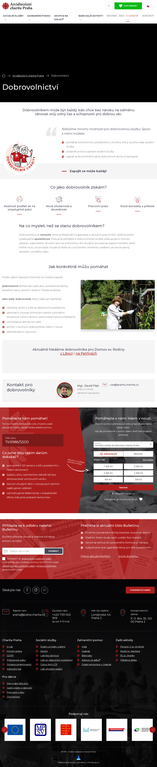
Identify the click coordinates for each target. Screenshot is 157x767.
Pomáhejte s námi (140, 590)
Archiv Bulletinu (128, 556)
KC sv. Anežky (127, 655)
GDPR (10, 655)
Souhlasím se (26, 558)
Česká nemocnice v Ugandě (96, 664)
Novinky (112, 17)
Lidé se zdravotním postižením (56, 660)
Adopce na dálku (91, 660)
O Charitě (132, 18)
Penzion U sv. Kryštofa (132, 646)
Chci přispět (128, 6)
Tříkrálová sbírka (128, 660)
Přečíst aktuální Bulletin (95, 556)
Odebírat (53, 551)
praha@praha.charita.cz (25, 614)
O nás (10, 646)
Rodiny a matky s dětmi (52, 646)
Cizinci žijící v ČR (48, 664)
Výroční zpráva (14, 651)
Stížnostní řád (14, 669)
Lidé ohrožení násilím (51, 669)
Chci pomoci (13, 696)
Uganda (86, 651)
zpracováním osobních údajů (36, 558)
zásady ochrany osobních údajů (18, 566)
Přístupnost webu (16, 660)
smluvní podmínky (47, 566)
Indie (84, 646)
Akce (121, 17)
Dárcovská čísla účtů (17, 683)
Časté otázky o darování (19, 688)
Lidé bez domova (49, 655)
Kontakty (148, 17)
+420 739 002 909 (61, 616)
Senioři (44, 651)
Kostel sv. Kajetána (130, 651)
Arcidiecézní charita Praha (28, 75)
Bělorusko (87, 655)
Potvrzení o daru (15, 692)
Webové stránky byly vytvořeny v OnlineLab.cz (78, 760)
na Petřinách (86, 353)
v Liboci (66, 353)
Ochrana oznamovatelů (19, 664)
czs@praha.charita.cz (121, 385)
